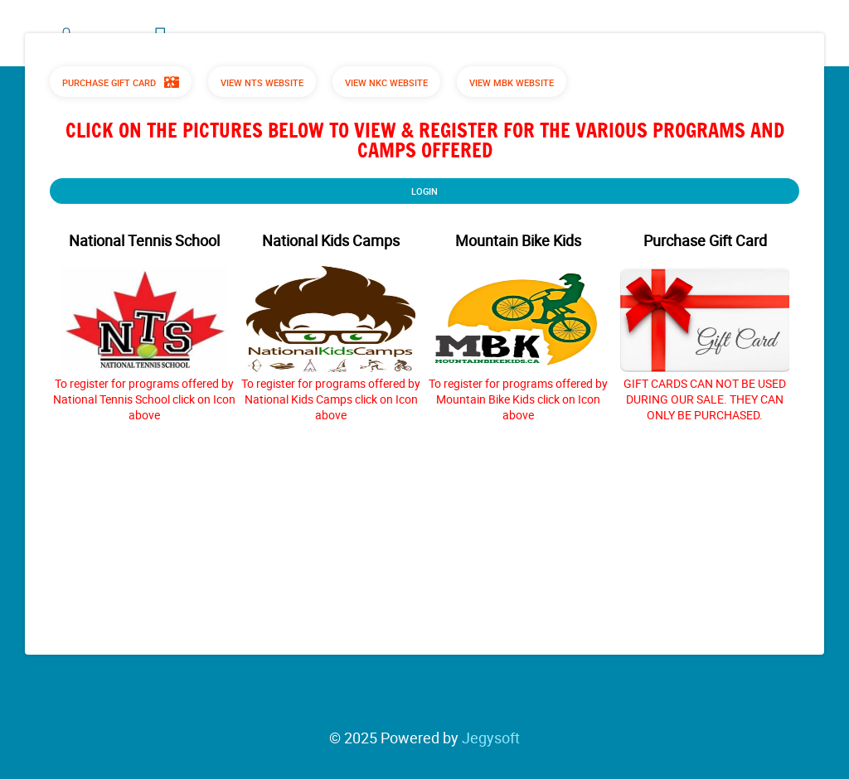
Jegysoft (491, 738)
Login (424, 191)
